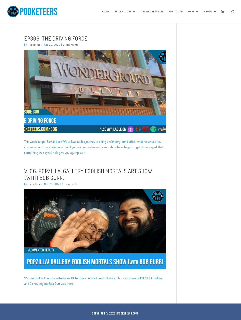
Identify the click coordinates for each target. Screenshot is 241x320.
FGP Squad (176, 11)
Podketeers (35, 44)
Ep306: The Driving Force (55, 38)
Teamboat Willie (152, 11)
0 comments (70, 44)
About (208, 11)
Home (105, 11)
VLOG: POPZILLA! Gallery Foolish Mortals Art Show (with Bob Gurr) (88, 174)
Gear (191, 11)
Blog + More (123, 11)
